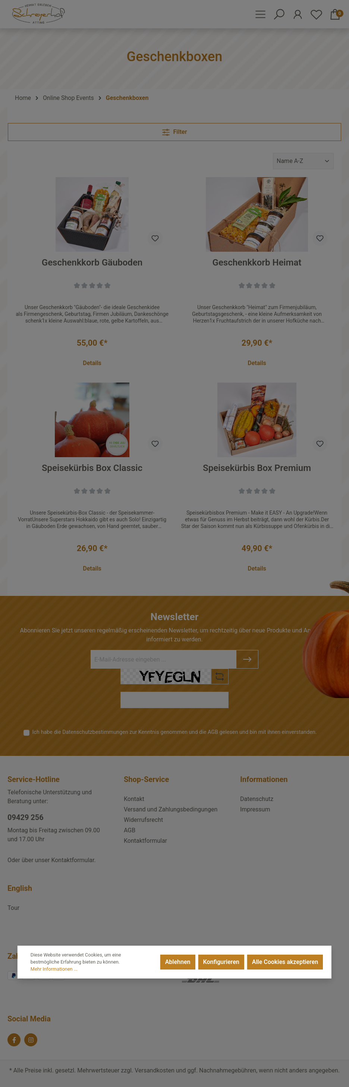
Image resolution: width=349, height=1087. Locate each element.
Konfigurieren (221, 961)
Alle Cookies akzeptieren (285, 961)
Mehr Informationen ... (54, 969)
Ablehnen (178, 961)
